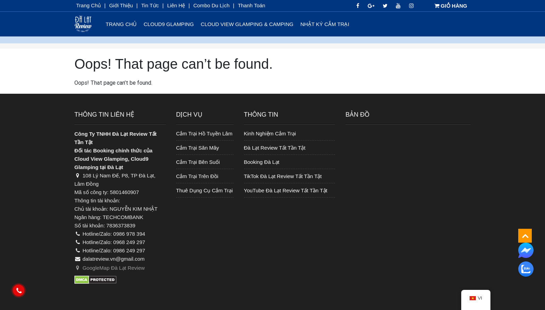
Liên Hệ (176, 5)
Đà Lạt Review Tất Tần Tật (275, 148)
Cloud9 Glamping (169, 24)
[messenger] (526, 250)
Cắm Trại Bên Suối (198, 162)
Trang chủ (88, 5)
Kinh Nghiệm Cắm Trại (270, 133)
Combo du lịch (211, 5)
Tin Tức (150, 5)
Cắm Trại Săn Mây (197, 148)
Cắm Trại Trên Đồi (197, 176)
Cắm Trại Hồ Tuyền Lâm (204, 133)
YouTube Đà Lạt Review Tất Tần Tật (285, 190)
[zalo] (526, 269)
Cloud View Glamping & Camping (247, 24)
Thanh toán (251, 5)
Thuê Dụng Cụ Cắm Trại (204, 190)
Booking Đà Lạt (261, 162)
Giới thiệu (121, 5)
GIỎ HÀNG (450, 6)
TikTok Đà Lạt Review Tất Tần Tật (283, 176)
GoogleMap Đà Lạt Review (109, 268)
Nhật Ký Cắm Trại (324, 24)
